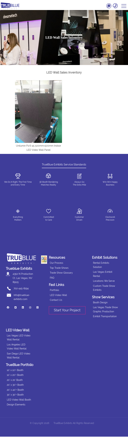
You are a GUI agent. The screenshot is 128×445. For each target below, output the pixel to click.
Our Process (56, 263)
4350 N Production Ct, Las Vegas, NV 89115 (23, 278)
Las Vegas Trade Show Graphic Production (105, 309)
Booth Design (100, 302)
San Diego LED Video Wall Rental (18, 355)
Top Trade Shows (59, 268)
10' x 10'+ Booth (15, 370)
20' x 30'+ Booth (15, 385)
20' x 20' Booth (15, 380)
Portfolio (54, 290)
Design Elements (16, 404)
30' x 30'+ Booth (15, 394)
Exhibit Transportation (105, 316)
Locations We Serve (104, 281)
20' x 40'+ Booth (15, 390)
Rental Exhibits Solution (101, 265)
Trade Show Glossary (61, 272)
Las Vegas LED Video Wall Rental (18, 337)
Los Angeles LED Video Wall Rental (16, 346)
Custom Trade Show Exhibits (104, 288)
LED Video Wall (58, 295)
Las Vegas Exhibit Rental (102, 274)
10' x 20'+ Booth (15, 375)
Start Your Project (67, 310)
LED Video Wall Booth (19, 399)
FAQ (52, 277)
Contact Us (56, 300)
